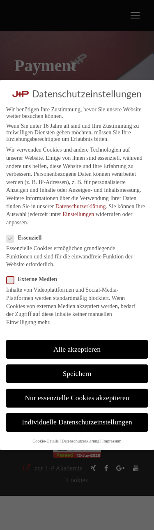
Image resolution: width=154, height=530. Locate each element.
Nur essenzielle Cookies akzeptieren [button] (77, 398)
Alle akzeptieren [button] (77, 349)
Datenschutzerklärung (80, 206)
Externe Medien (35, 279)
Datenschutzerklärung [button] (80, 441)
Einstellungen (78, 214)
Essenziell (27, 238)
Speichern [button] (77, 373)
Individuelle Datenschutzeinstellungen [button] (77, 422)
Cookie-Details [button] (45, 441)
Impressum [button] (112, 441)
